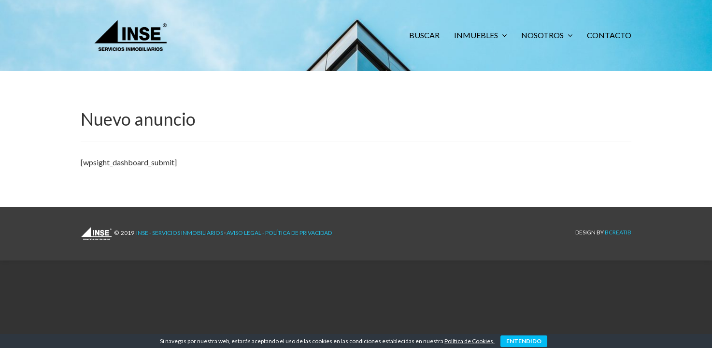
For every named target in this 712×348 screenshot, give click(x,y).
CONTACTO (609, 35)
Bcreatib (618, 232)
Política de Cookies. (469, 341)
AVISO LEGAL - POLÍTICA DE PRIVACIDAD (279, 232)
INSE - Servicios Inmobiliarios (179, 232)
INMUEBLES (476, 35)
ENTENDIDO (523, 341)
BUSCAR (424, 35)
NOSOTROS (543, 35)
